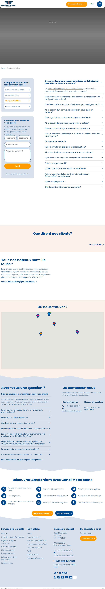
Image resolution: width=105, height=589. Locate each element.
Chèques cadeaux (7, 550)
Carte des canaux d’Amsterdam (12, 537)
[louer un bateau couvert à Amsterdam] (94, 423)
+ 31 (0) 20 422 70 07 (71, 406)
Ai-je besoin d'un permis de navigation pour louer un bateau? (69, 111)
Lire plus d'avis (96, 244)
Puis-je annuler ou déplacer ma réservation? (65, 147)
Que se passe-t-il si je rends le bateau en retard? (67, 128)
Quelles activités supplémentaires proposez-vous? (24, 428)
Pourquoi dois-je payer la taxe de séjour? (20, 449)
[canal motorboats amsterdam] (72, 438)
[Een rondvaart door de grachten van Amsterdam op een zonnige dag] (92, 212)
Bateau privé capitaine (35, 558)
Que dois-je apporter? (55, 181)
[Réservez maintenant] (76, 4)
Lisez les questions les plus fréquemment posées (22, 459)
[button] (49, 314)
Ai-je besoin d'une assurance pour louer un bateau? (68, 152)
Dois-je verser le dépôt (55, 141)
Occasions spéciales (34, 547)
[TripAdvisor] (75, 577)
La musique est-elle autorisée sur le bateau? (65, 168)
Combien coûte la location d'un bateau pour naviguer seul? (72, 104)
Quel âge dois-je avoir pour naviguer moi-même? (68, 117)
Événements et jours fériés (37, 544)
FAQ (18, 129)
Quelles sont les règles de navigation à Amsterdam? (69, 157)
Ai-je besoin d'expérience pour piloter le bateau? (67, 123)
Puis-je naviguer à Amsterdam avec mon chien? (24, 394)
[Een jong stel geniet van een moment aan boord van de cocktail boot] (65, 212)
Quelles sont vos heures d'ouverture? (18, 423)
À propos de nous (7, 553)
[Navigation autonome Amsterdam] (94, 438)
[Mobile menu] (99, 4)
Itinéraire (4, 533)
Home (29, 533)
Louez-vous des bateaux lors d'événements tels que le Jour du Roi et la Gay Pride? (23, 435)
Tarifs (29, 551)
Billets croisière (33, 554)
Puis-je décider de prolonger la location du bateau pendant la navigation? (72, 134)
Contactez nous (7, 563)
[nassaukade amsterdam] (72, 423)
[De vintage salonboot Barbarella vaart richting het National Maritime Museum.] (39, 212)
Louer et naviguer (33, 537)
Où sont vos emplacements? (14, 417)
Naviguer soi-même (42, 513)
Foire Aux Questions (8, 546)
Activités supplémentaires (36, 540)
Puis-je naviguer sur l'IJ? (56, 163)
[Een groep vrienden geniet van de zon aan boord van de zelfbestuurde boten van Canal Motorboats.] (13, 212)
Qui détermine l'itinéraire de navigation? (63, 187)
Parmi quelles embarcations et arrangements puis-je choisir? (22, 411)
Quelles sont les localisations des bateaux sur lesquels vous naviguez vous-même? (72, 97)
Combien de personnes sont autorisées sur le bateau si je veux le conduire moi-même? (72, 82)
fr (92, 4)
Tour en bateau (64, 513)
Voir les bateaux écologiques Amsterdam (19, 281)
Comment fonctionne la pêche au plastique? (21, 454)
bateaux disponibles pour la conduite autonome (65, 89)
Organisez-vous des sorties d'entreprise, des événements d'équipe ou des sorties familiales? (23, 442)
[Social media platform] (55, 577)
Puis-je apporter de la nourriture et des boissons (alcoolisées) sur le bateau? (67, 175)
